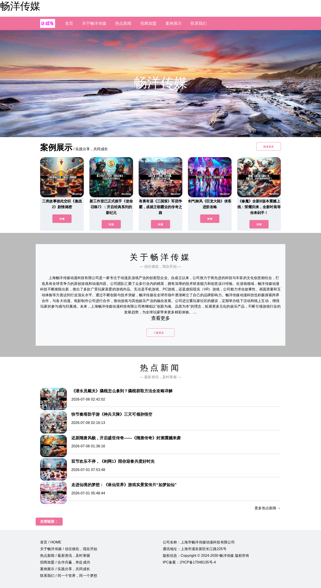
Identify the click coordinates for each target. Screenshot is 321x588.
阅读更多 (268, 146)
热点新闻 (123, 23)
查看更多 (160, 318)
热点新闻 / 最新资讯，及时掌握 (65, 555)
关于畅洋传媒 (94, 23)
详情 (62, 219)
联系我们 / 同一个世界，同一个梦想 (68, 576)
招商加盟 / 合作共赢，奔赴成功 (65, 562)
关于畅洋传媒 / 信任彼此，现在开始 (68, 549)
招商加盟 (148, 23)
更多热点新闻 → (268, 508)
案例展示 (173, 23)
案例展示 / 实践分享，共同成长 (65, 569)
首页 (69, 23)
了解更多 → (160, 332)
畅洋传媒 (20, 6)
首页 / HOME (50, 542)
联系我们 (199, 23)
